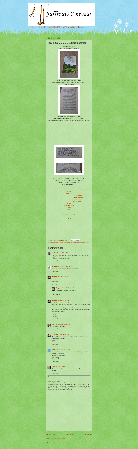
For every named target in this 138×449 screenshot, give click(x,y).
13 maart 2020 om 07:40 (63, 252)
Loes (69, 211)
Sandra (54, 366)
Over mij (42, 27)
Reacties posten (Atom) (59, 438)
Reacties (56, 285)
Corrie (69, 207)
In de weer (79, 195)
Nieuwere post (51, 434)
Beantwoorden (55, 261)
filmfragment (79, 242)
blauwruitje (55, 349)
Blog (33, 27)
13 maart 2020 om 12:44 (63, 300)
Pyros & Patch (55, 334)
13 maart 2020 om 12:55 (64, 324)
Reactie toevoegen (52, 377)
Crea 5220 (61, 242)
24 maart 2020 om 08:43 (62, 366)
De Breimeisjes (55, 266)
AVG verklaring (69, 27)
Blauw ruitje (69, 193)
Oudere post (88, 434)
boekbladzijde (54, 242)
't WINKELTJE (54, 27)
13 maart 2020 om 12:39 (68, 288)
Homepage (69, 434)
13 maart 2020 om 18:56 (66, 334)
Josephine (68, 203)
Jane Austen (86, 242)
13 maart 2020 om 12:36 (63, 276)
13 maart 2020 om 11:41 (66, 266)
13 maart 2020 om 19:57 (64, 349)
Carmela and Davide (69, 205)
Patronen (81, 27)
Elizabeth (68, 191)
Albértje (69, 209)
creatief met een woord (70, 242)
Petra (69, 213)
